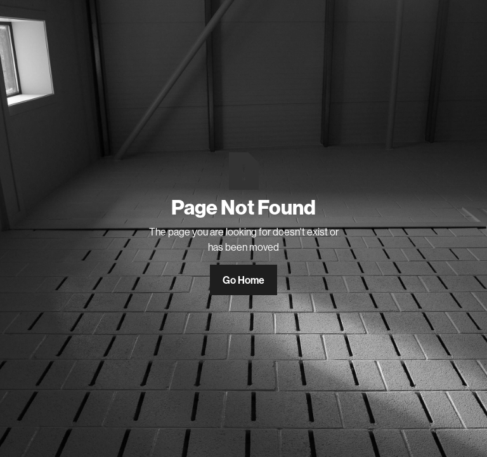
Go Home (243, 280)
